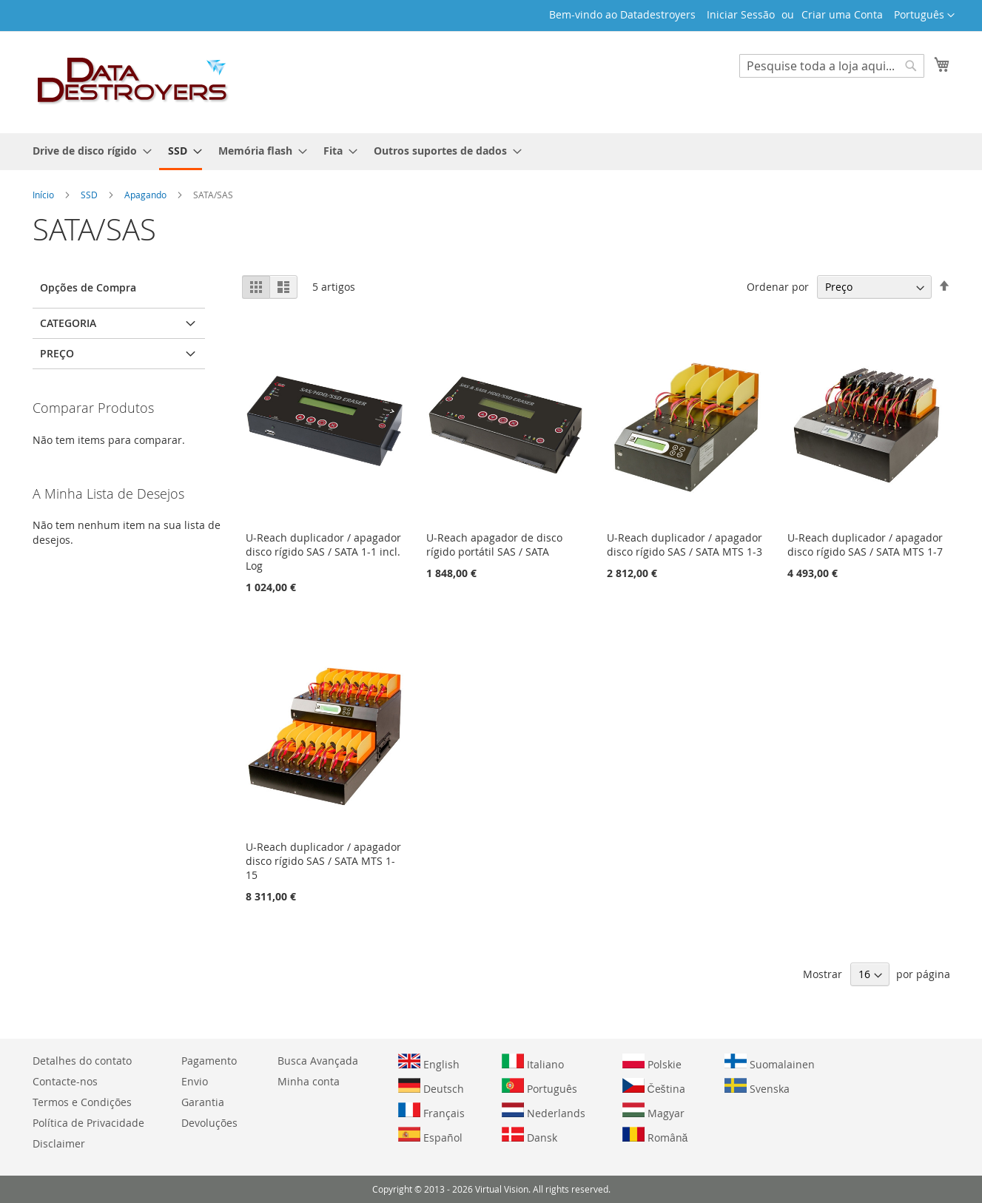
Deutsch (431, 1087)
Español (430, 1136)
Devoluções (209, 1123)
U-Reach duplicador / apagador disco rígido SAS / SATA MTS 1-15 (323, 861)
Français (431, 1111)
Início (44, 194)
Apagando (146, 194)
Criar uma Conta (842, 14)
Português (539, 1087)
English (429, 1062)
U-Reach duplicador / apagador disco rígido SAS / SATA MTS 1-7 (865, 544)
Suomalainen (769, 1062)
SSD (90, 194)
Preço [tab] (57, 353)
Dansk (529, 1136)
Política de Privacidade (88, 1123)
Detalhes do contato (82, 1061)
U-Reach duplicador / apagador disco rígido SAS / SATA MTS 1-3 (684, 544)
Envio (194, 1081)
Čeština (653, 1087)
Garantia (202, 1102)
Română (655, 1136)
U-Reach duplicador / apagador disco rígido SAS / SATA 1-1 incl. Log (323, 551)
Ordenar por (778, 287)
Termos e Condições (82, 1102)
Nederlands (543, 1111)
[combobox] (831, 66)
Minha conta (309, 1081)
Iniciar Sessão (741, 14)
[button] (924, 15)
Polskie (652, 1062)
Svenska (757, 1087)
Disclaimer (59, 1143)
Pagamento (209, 1061)
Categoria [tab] (68, 323)
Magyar (653, 1111)
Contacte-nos (65, 1081)
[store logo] (133, 81)
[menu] (491, 151)
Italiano (533, 1062)
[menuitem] (88, 150)
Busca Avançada (318, 1061)
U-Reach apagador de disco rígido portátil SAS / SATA (494, 544)
